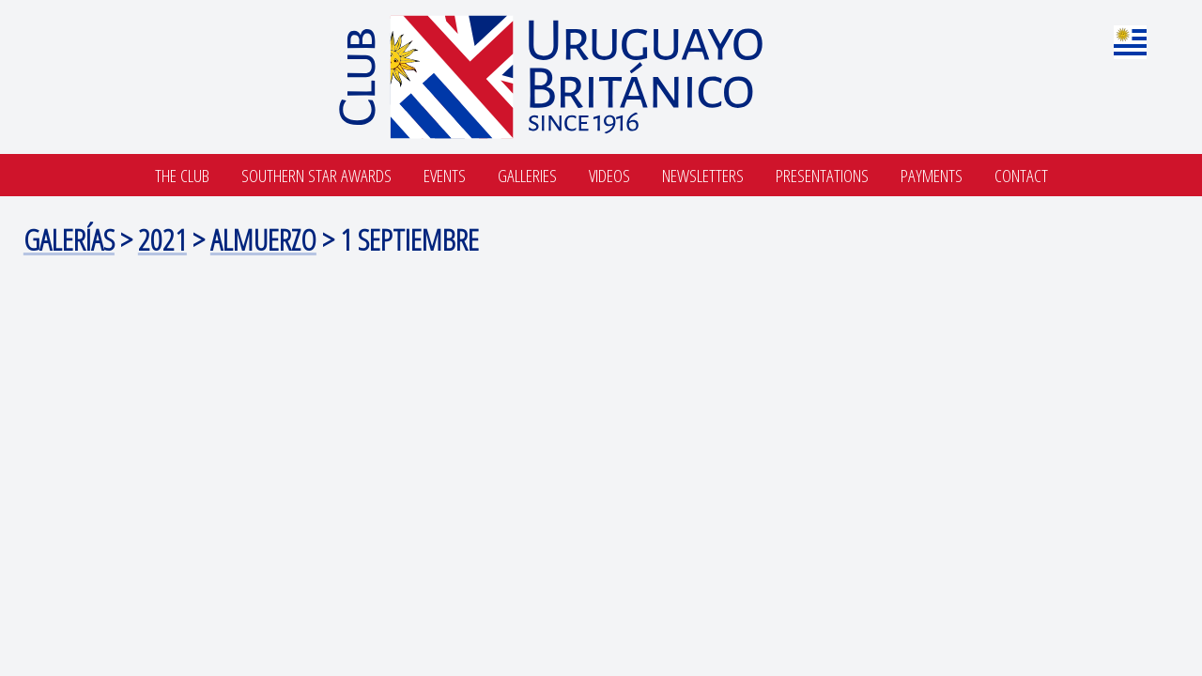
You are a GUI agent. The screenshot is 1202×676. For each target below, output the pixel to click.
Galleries (527, 175)
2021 (162, 239)
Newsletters (703, 175)
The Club (182, 175)
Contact (1021, 175)
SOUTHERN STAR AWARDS (316, 175)
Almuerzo (263, 239)
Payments (932, 175)
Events (445, 175)
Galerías (69, 239)
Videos (609, 175)
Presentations (822, 175)
